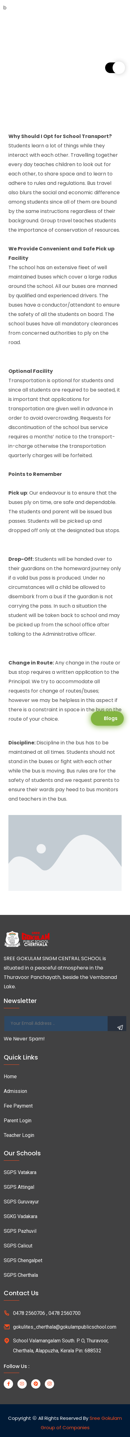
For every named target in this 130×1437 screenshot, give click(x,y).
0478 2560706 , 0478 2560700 (47, 1313)
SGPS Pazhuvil (20, 1231)
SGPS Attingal (19, 1187)
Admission (15, 1091)
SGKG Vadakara (20, 1216)
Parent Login (17, 1120)
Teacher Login (19, 1135)
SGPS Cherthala (21, 1275)
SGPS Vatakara (20, 1172)
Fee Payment (18, 1106)
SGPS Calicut (18, 1246)
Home (10, 1076)
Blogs (111, 718)
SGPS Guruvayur (21, 1202)
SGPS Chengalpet (23, 1260)
